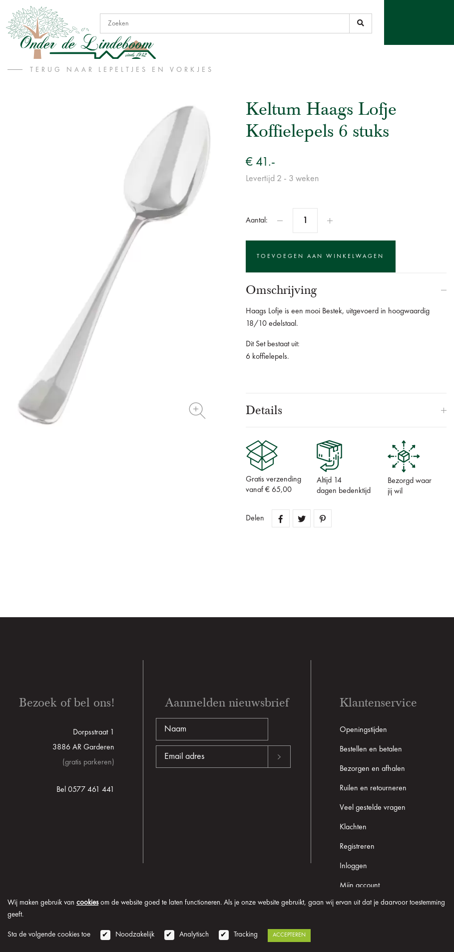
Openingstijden (363, 730)
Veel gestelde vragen (373, 808)
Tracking (246, 935)
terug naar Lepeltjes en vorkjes (122, 69)
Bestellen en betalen (371, 749)
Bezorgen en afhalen (372, 769)
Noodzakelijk (134, 935)
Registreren (357, 847)
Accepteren (289, 935)
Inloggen (353, 866)
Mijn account (360, 886)
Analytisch (194, 935)
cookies (87, 903)
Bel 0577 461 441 (85, 790)
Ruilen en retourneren (373, 788)
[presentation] (232, 799)
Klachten (353, 827)
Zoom (197, 410)
